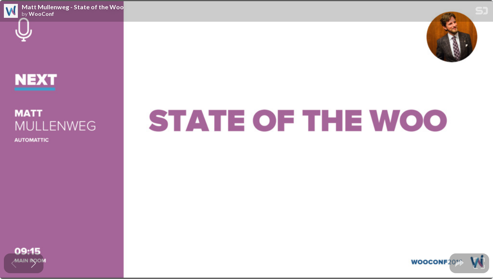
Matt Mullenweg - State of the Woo (73, 7)
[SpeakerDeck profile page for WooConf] (11, 11)
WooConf (41, 14)
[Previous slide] (14, 263)
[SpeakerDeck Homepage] (482, 12)
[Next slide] (33, 263)
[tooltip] (459, 263)
